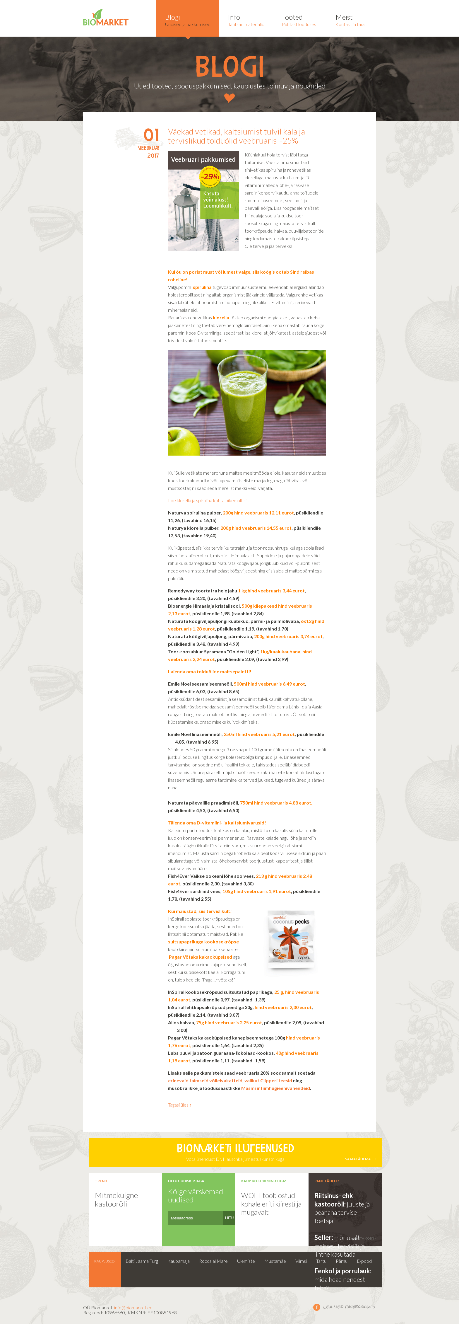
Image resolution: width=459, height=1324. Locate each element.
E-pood (364, 1261)
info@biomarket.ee (133, 1307)
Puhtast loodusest (300, 20)
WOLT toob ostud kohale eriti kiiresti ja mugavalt (271, 1203)
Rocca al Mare (213, 1261)
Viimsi (301, 1261)
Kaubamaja (178, 1261)
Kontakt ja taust (351, 20)
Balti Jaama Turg (142, 1261)
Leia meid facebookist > (316, 1307)
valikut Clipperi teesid (268, 1080)
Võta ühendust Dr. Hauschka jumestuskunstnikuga (235, 1152)
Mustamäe (275, 1261)
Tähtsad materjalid (246, 20)
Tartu (321, 1261)
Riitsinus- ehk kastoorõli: (333, 1200)
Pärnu (341, 1261)
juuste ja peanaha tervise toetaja (342, 1212)
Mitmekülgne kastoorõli (116, 1199)
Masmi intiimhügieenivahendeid (275, 1088)
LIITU (229, 1218)
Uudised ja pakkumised (187, 20)
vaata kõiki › (365, 1238)
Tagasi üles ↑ (180, 1104)
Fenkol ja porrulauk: (342, 1271)
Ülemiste (246, 1261)
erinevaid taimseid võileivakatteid (205, 1080)
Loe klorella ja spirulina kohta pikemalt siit (208, 500)
